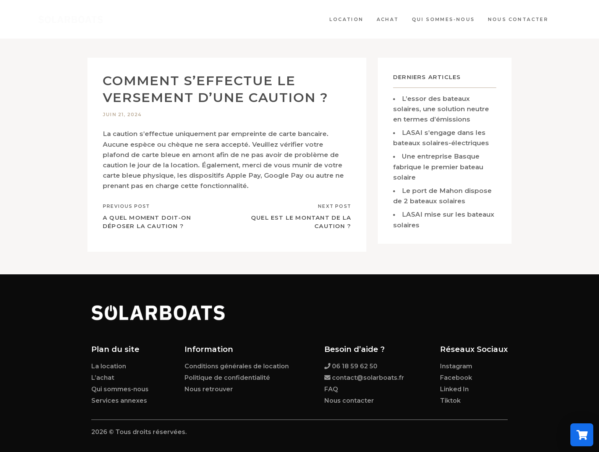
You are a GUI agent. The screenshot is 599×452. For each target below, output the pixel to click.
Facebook (456, 377)
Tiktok (450, 400)
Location (349, 19)
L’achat (102, 377)
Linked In (454, 389)
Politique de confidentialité (227, 377)
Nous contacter (521, 19)
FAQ (331, 389)
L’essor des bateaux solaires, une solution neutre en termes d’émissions (441, 109)
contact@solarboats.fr (368, 377)
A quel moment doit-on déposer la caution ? (147, 222)
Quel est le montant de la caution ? (301, 222)
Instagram (456, 366)
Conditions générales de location (237, 366)
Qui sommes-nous (446, 19)
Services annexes (119, 400)
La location (108, 366)
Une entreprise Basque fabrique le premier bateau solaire (438, 166)
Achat (390, 19)
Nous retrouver (209, 389)
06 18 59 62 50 (354, 366)
